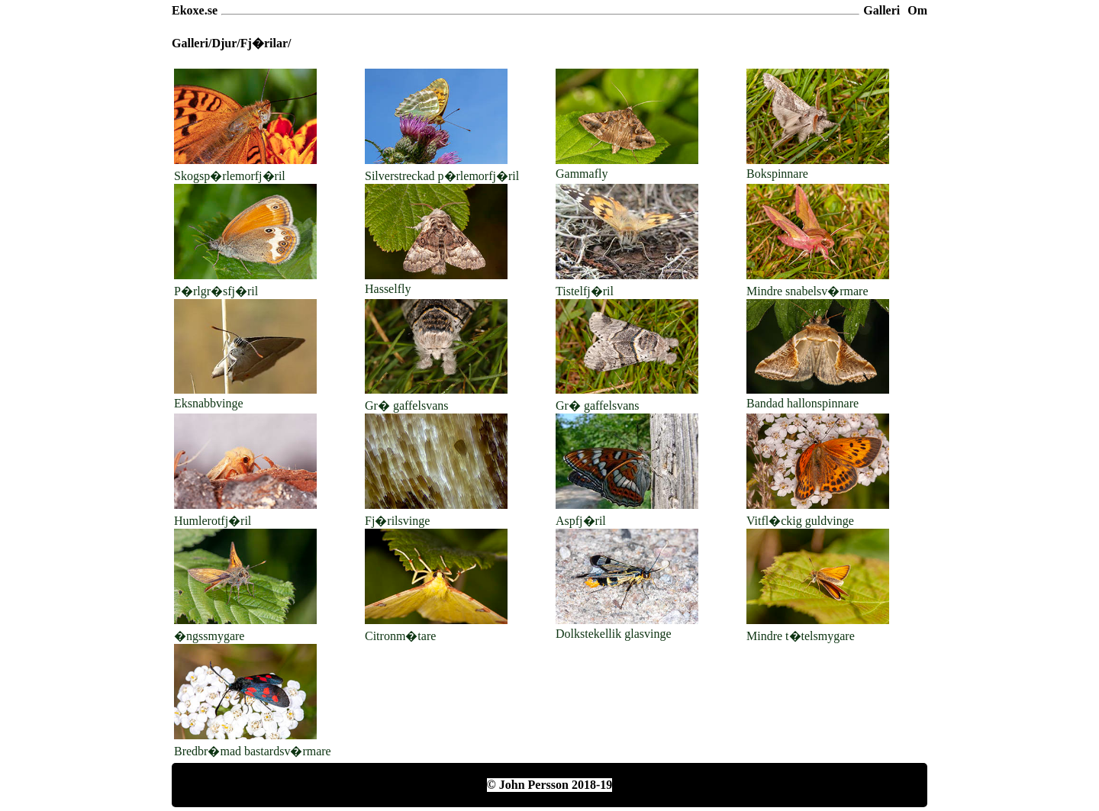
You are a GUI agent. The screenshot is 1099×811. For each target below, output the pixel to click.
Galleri (881, 10)
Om (917, 10)
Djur (224, 43)
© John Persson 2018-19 (549, 784)
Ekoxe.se (195, 10)
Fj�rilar (264, 43)
